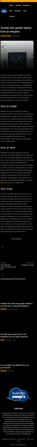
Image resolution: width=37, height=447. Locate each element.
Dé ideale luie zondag (27, 265)
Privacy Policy (21, 439)
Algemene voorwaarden (9, 439)
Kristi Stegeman (17, 239)
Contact (18, 441)
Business (3, 36)
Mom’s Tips (30, 439)
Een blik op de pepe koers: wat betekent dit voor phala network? (14, 335)
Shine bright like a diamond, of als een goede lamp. (8, 267)
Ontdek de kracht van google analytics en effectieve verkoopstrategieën (16, 304)
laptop (10, 75)
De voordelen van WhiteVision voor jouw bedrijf (15, 366)
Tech (9, 36)
